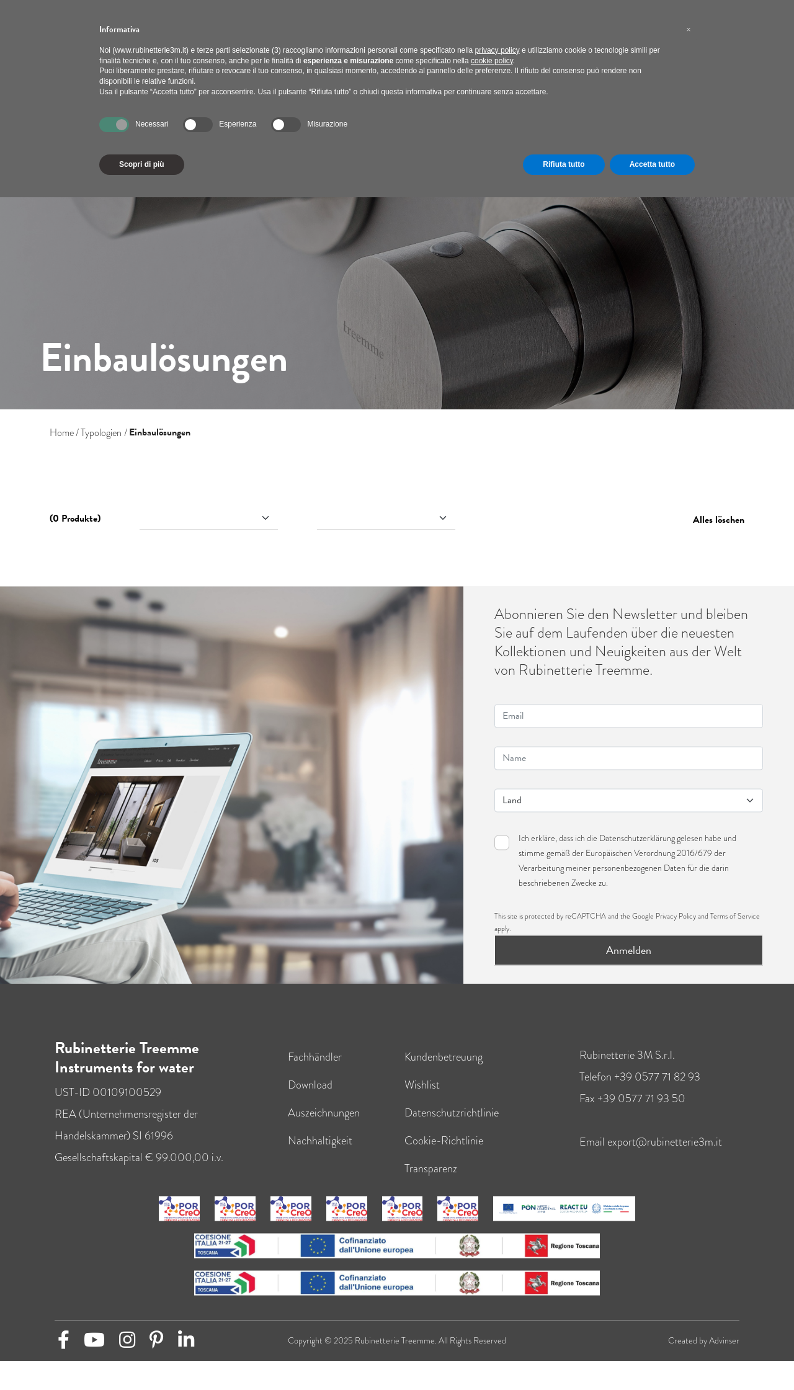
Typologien (101, 432)
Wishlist (422, 1098)
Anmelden (628, 963)
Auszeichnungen (324, 1126)
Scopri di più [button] (141, 164)
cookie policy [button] (492, 60)
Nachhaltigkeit (320, 1154)
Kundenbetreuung (443, 1070)
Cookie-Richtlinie (443, 1154)
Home (62, 432)
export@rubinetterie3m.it (664, 1155)
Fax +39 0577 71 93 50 (632, 1111)
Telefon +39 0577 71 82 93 (639, 1090)
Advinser (724, 1353)
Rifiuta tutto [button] (563, 164)
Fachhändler (315, 1070)
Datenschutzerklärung (637, 851)
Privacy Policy (676, 929)
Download (310, 1098)
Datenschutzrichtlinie (451, 1126)
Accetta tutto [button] (652, 164)
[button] (688, 30)
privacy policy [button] (497, 50)
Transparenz (430, 1182)
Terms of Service (735, 929)
